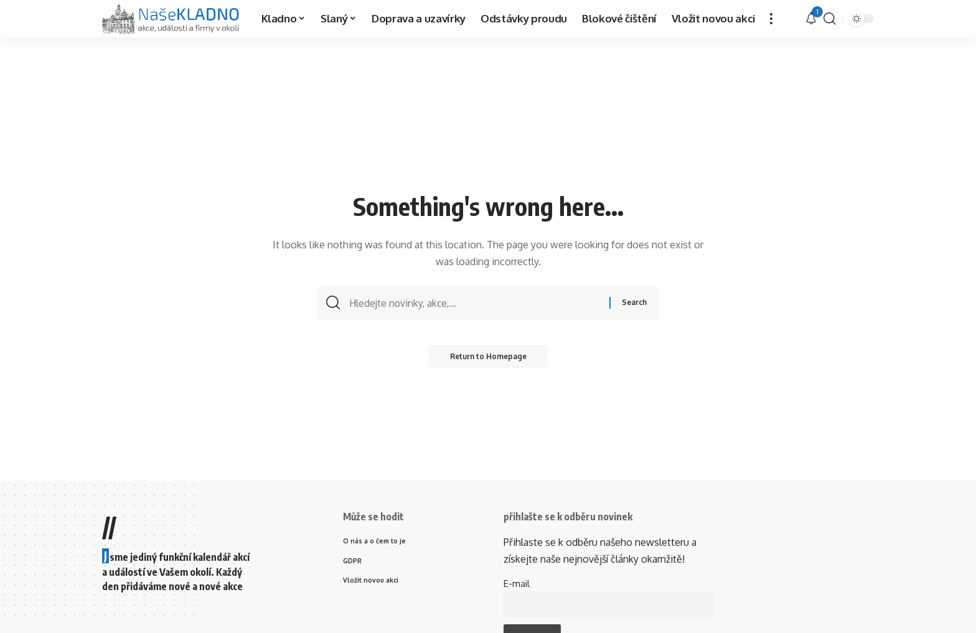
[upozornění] (811, 19)
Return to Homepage (488, 359)
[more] (771, 18)
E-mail (517, 583)
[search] (830, 18)
